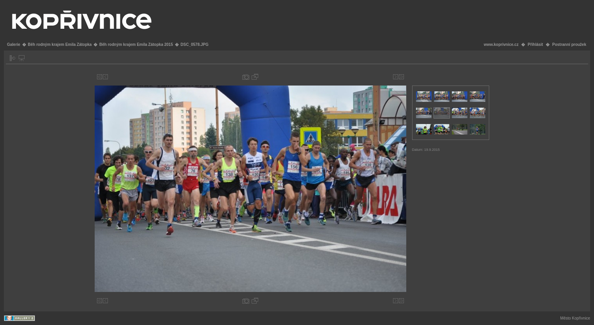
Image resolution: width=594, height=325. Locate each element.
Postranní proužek (569, 44)
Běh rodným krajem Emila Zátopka (60, 44)
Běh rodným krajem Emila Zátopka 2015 (136, 44)
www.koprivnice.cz (501, 44)
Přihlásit (535, 44)
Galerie (13, 44)
